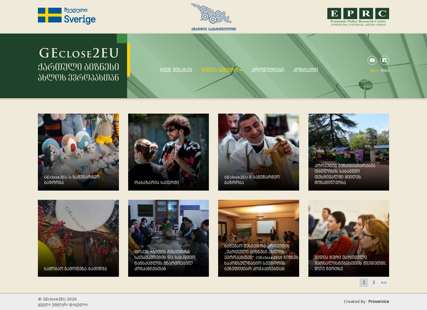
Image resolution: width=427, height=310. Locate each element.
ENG (385, 70)
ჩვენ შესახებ (176, 70)
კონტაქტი (305, 70)
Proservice (378, 301)
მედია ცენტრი (221, 70)
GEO (374, 70)
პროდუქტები (267, 70)
